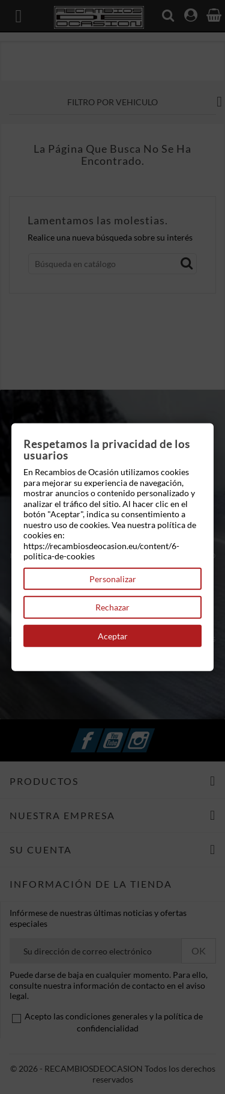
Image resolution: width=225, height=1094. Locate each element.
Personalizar (112, 578)
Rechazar (112, 607)
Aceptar (113, 635)
